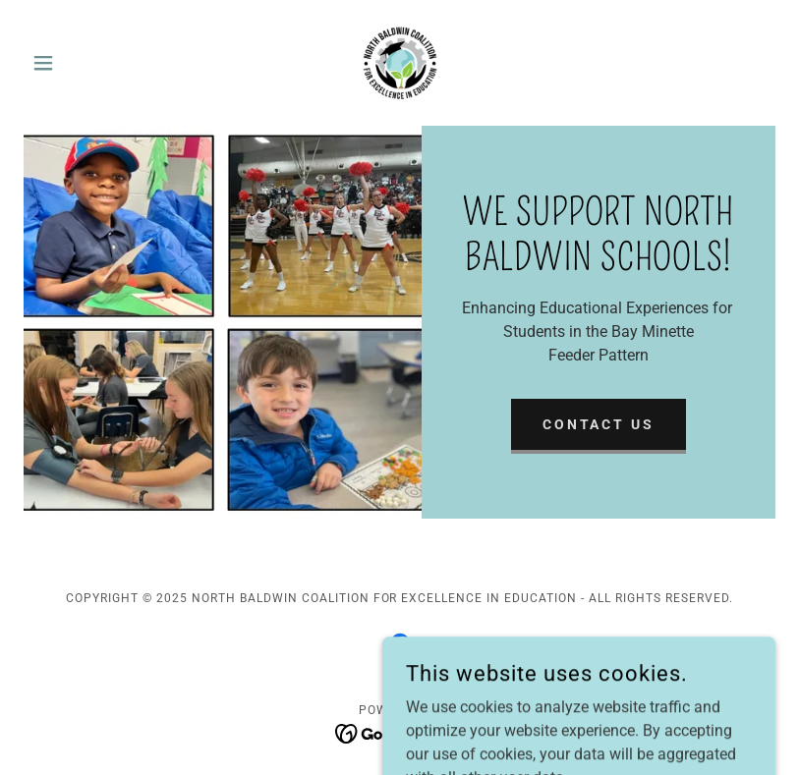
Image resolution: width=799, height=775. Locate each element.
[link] (400, 63)
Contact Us (599, 424)
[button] (80, 63)
